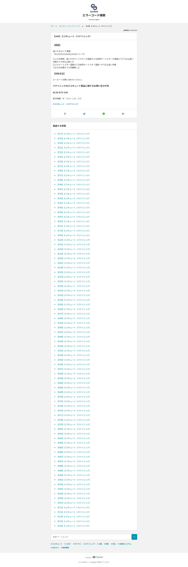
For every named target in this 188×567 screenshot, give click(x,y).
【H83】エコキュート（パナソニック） (74, 438)
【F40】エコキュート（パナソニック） (74, 184)
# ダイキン (77, 544)
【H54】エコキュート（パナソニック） (74, 355)
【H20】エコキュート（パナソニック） (74, 299)
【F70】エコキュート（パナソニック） (74, 230)
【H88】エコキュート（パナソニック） (74, 465)
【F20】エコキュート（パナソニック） (74, 142)
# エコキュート (58, 104)
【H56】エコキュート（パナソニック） (74, 364)
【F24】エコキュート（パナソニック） (74, 161)
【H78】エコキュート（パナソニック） (74, 419)
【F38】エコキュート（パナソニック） (74, 179)
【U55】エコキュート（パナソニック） (74, 258)
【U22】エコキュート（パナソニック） (74, 239)
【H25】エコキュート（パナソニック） (74, 272)
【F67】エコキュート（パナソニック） (74, 226)
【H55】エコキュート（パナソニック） (74, 359)
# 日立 (113, 544)
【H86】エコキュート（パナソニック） (74, 452)
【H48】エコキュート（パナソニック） (74, 336)
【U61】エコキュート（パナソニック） (74, 262)
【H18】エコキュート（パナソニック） (74, 267)
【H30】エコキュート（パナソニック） (74, 309)
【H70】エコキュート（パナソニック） (74, 396)
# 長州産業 (65, 547)
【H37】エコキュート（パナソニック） (74, 313)
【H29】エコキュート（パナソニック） (74, 304)
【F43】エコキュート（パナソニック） (74, 198)
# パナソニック (72, 104)
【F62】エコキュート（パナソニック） (74, 221)
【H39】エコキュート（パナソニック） (74, 295)
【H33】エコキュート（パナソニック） (74, 281)
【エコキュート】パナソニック (69, 26)
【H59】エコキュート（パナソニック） (74, 378)
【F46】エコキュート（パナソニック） (74, 212)
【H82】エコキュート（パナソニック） (74, 433)
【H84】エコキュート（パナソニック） (74, 442)
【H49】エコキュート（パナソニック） (74, 341)
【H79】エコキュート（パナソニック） (74, 424)
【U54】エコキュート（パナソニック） (74, 253)
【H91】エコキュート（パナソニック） (74, 479)
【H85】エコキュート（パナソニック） (74, 447)
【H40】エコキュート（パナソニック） (74, 318)
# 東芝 (106, 544)
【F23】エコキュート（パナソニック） (74, 156)
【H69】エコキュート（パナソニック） (74, 392)
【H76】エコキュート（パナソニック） (74, 405)
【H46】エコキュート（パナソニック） (74, 327)
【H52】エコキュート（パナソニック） (74, 350)
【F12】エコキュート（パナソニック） (74, 512)
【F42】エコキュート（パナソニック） (74, 193)
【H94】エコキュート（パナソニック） (74, 493)
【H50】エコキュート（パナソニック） (74, 346)
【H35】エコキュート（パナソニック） (74, 290)
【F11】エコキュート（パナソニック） (74, 507)
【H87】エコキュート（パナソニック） (74, 456)
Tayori (94, 562)
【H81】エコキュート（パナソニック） (74, 428)
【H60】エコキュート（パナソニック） (74, 382)
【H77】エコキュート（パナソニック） (74, 415)
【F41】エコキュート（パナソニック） (74, 189)
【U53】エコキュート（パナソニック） (74, 249)
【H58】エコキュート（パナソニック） (74, 373)
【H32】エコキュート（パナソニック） (74, 276)
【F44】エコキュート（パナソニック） (74, 202)
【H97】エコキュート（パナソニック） (74, 502)
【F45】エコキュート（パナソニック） (74, 207)
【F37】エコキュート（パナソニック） (74, 175)
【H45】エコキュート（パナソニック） (74, 322)
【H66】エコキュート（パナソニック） (74, 387)
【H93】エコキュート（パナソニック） (74, 488)
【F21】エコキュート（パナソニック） (74, 147)
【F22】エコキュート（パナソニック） (74, 152)
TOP (52, 26)
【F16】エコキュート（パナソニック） (74, 525)
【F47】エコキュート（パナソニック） (74, 216)
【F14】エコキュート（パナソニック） (74, 516)
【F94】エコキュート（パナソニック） (74, 235)
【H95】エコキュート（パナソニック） (74, 498)
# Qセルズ (55, 547)
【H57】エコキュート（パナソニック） (74, 368)
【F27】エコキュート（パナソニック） (74, 166)
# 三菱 (99, 544)
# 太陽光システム (124, 544)
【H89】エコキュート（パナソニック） (74, 470)
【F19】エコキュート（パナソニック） (74, 138)
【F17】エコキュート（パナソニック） (74, 133)
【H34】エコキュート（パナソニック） (74, 286)
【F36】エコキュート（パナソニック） (74, 170)
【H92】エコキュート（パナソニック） (74, 484)
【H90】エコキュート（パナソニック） (74, 475)
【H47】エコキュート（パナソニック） (74, 332)
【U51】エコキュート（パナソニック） (74, 244)
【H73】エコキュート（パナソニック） (74, 401)
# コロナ (68, 544)
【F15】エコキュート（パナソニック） (74, 521)
